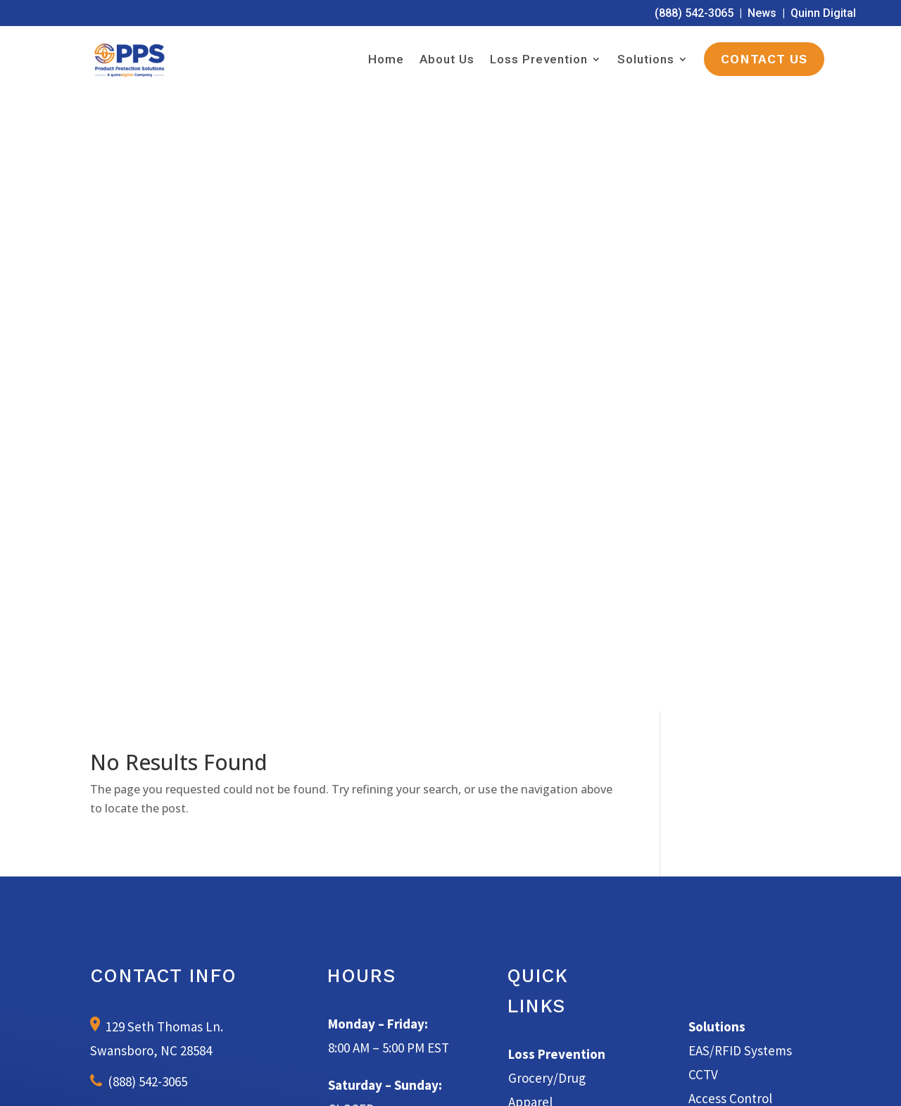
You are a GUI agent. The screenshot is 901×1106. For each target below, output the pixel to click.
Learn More (451, 847)
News (762, 13)
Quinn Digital (823, 13)
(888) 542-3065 (694, 13)
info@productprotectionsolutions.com (177, 513)
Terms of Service (523, 1079)
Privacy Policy (596, 1079)
